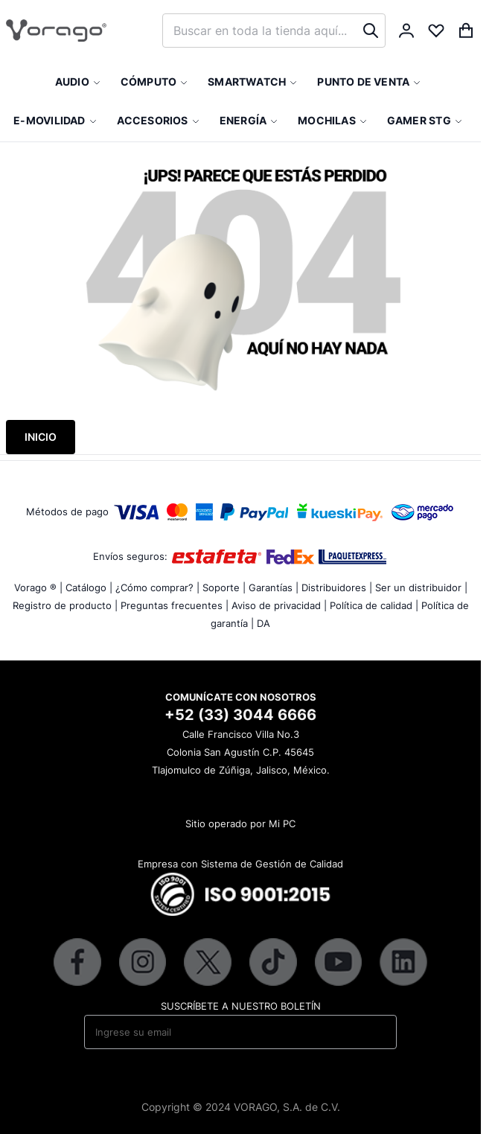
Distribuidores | (336, 587)
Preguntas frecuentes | (175, 605)
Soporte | (224, 587)
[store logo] (56, 30)
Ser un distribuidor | (421, 587)
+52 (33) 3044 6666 (240, 715)
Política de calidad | (374, 605)
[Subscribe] (375, 1032)
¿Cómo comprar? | (157, 587)
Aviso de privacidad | (279, 605)
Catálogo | (89, 587)
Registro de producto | (65, 605)
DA (263, 623)
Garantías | (273, 587)
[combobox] (274, 30)
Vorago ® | (38, 587)
